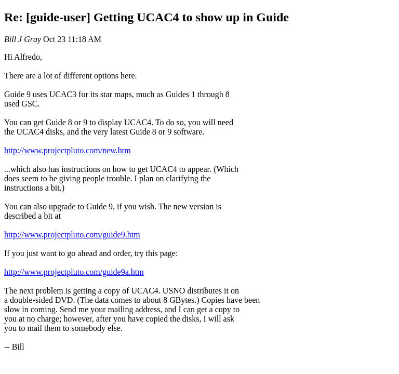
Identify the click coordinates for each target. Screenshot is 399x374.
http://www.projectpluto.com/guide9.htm (72, 234)
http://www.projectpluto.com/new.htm (67, 150)
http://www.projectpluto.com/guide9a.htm (74, 272)
